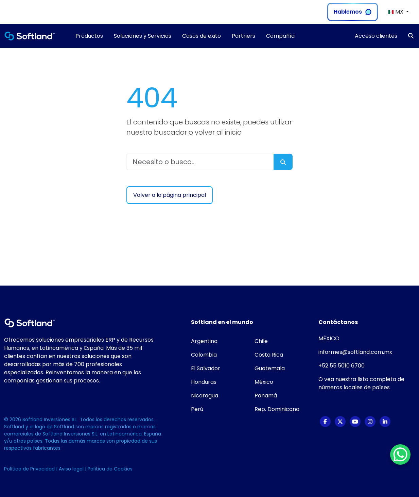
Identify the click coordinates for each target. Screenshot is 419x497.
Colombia (204, 355)
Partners (243, 36)
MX (396, 12)
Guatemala (270, 368)
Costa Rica (269, 355)
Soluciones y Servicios (142, 36)
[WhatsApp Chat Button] (400, 454)
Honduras (203, 382)
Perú (197, 409)
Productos (89, 36)
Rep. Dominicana (277, 409)
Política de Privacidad (30, 468)
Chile (261, 341)
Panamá (266, 395)
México (264, 382)
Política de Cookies (110, 468)
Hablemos (352, 12)
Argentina (204, 341)
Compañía (280, 36)
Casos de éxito (201, 36)
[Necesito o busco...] (200, 162)
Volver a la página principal (169, 195)
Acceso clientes (376, 36)
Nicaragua (204, 395)
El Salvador (205, 368)
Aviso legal (72, 468)
